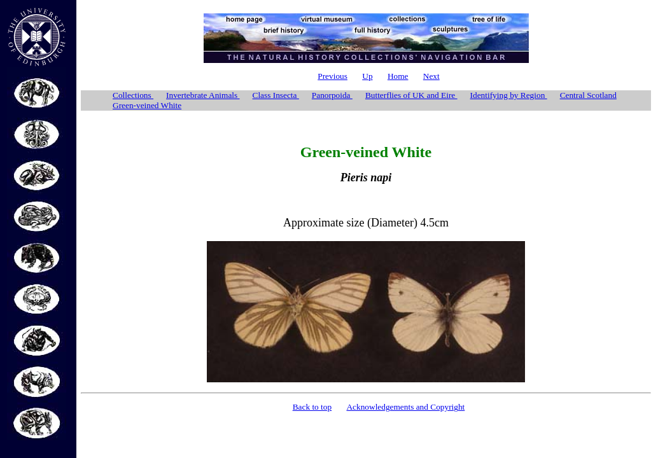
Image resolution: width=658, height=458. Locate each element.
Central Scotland (588, 95)
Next (431, 76)
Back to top (312, 407)
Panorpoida (332, 95)
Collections (133, 95)
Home (398, 76)
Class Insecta (276, 95)
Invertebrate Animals (202, 95)
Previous (332, 76)
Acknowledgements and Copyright (405, 407)
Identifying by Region (508, 95)
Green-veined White (147, 105)
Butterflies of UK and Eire (411, 95)
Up (367, 76)
